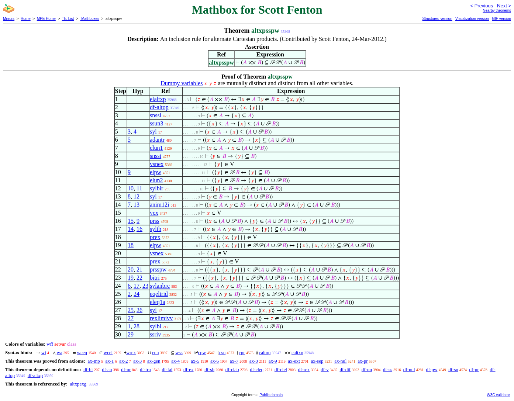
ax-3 (137, 361)
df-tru (145, 369)
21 (139, 269)
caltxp (297, 352)
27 (131, 318)
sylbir (156, 188)
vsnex (156, 164)
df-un (367, 369)
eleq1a (157, 302)
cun (155, 352)
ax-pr (363, 361)
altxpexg (78, 384)
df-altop (159, 107)
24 (136, 294)
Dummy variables (182, 83)
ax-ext (294, 361)
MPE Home (46, 19)
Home (26, 19)
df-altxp (35, 375)
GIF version (501, 19)
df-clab (232, 369)
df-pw (431, 369)
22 (139, 277)
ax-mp (94, 361)
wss (179, 352)
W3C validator (498, 395)
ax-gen (153, 361)
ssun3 (156, 123)
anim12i (159, 204)
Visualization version (472, 19)
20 (131, 269)
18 (131, 245)
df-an (107, 369)
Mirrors (8, 19)
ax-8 (253, 361)
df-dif (345, 369)
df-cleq (256, 369)
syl (153, 131)
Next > (504, 5)
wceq (82, 352)
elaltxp (158, 99)
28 (136, 326)
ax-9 (273, 361)
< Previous (481, 5)
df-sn (453, 369)
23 (145, 286)
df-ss (387, 369)
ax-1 (110, 361)
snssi (155, 115)
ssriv (155, 334)
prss (154, 221)
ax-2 (123, 361)
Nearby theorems (497, 10)
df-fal (167, 369)
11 (139, 188)
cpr (242, 352)
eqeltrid (159, 294)
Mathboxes (89, 19)
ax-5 (195, 361)
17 (136, 286)
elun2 (156, 180)
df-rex (304, 369)
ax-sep (317, 361)
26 (139, 310)
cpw (202, 352)
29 (131, 334)
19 (131, 277)
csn (222, 352)
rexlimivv (161, 318)
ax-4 (175, 361)
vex (154, 213)
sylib (155, 229)
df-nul (409, 369)
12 (136, 196)
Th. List (68, 19)
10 (131, 188)
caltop (264, 352)
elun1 (156, 148)
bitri (155, 277)
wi (43, 352)
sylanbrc (160, 286)
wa (59, 352)
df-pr (474, 369)
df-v (325, 369)
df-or (126, 369)
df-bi (88, 369)
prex (155, 237)
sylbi (155, 326)
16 (139, 229)
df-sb (209, 369)
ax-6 (214, 361)
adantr (157, 139)
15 (131, 221)
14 (131, 229)
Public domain (271, 395)
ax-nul (340, 361)
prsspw (158, 269)
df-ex (188, 369)
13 (136, 204)
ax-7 (234, 361)
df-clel (281, 369)
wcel (108, 352)
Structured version (437, 19)
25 (131, 310)
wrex (131, 352)
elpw (155, 172)
